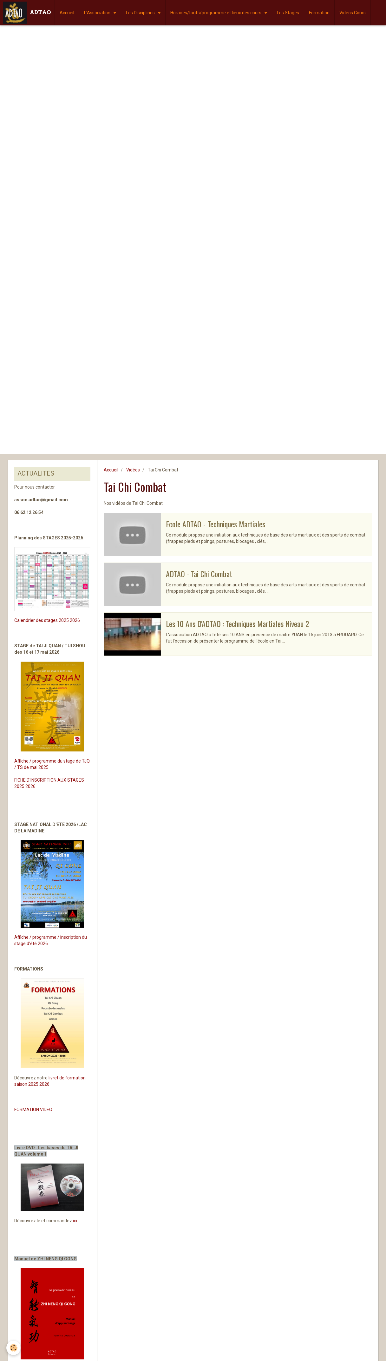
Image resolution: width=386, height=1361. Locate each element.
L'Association (97, 12)
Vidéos (133, 469)
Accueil (67, 12)
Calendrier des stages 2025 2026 (47, 620)
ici (75, 1220)
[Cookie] (13, 1348)
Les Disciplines (141, 12)
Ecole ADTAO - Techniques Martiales (215, 524)
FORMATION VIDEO (33, 1109)
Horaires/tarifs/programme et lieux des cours (216, 12)
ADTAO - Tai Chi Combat (199, 573)
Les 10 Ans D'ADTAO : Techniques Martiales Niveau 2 (237, 623)
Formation (319, 12)
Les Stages (288, 12)
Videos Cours (352, 12)
